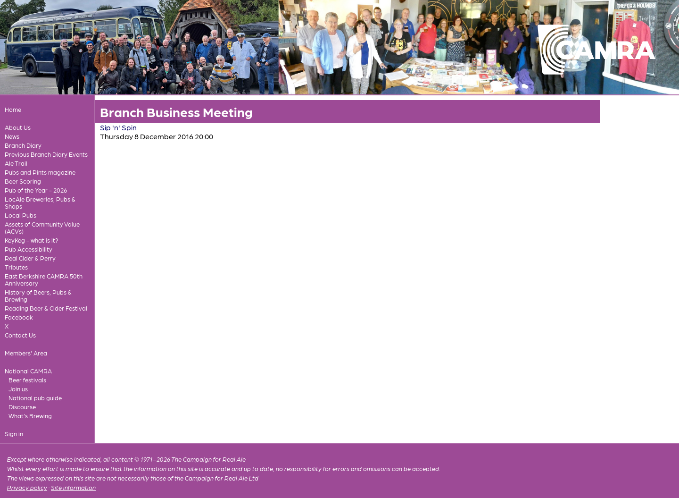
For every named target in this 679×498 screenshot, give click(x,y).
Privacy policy (27, 487)
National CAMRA (28, 370)
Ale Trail (16, 163)
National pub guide (35, 397)
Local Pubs (20, 215)
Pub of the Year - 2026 (36, 190)
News (12, 136)
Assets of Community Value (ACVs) (42, 227)
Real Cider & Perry (30, 258)
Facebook (19, 317)
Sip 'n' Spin (118, 127)
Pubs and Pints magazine (40, 172)
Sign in (14, 433)
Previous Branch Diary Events (46, 154)
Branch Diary (23, 145)
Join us (18, 388)
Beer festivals (27, 379)
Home (13, 109)
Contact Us (20, 334)
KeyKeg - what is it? (31, 240)
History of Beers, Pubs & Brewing (38, 295)
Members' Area (26, 352)
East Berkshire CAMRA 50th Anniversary (44, 279)
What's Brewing (30, 415)
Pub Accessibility (28, 249)
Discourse (22, 406)
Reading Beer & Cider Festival (46, 308)
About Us (18, 127)
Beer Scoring (23, 181)
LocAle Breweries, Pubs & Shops (40, 202)
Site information (73, 487)
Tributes (16, 266)
